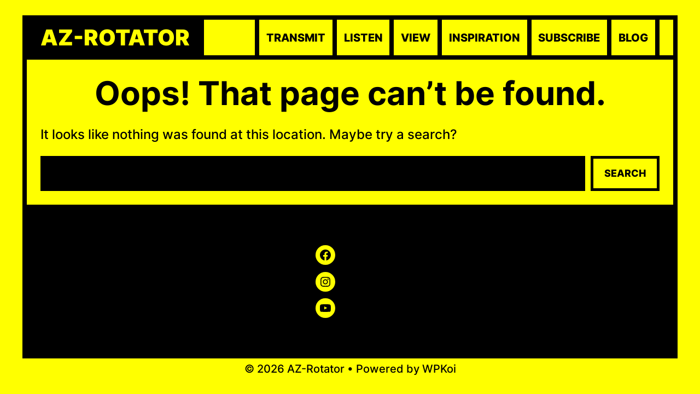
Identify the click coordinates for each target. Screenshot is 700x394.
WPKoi (439, 368)
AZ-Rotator (115, 38)
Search (625, 173)
